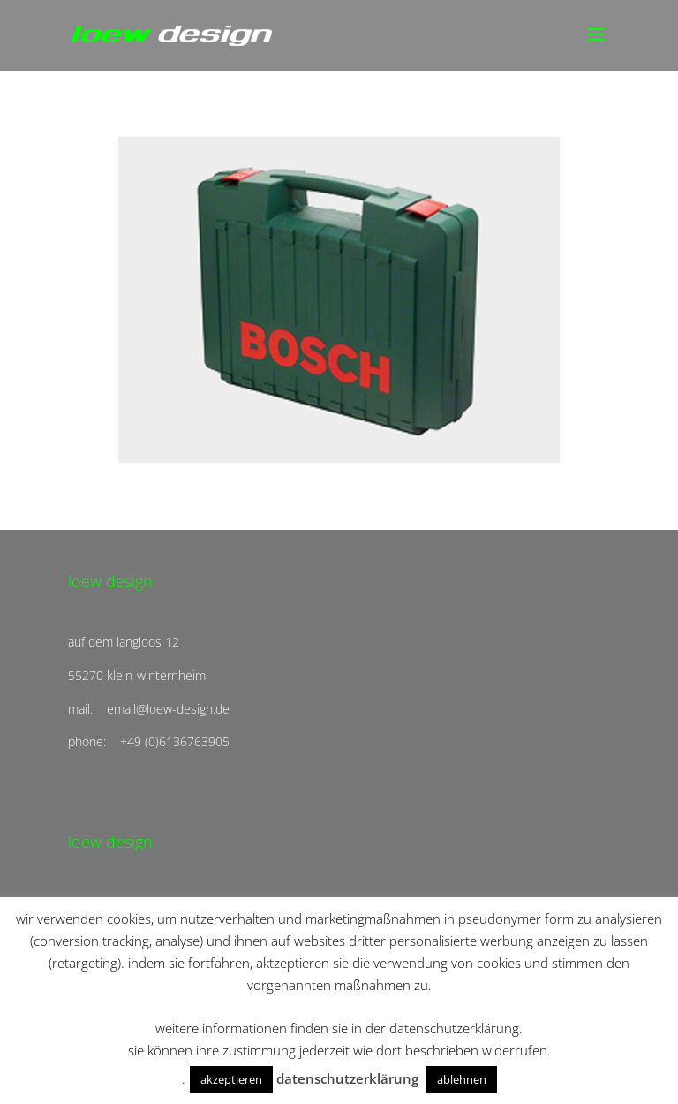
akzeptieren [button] (231, 1079)
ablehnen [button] (461, 1079)
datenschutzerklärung (347, 1078)
